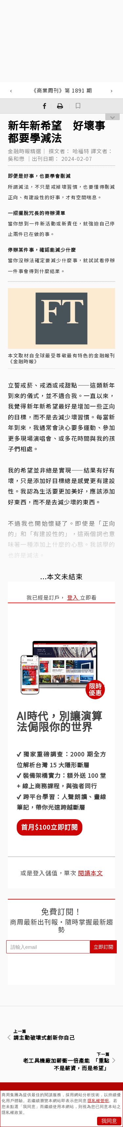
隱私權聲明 (98, 1100)
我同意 (109, 1121)
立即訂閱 (103, 946)
